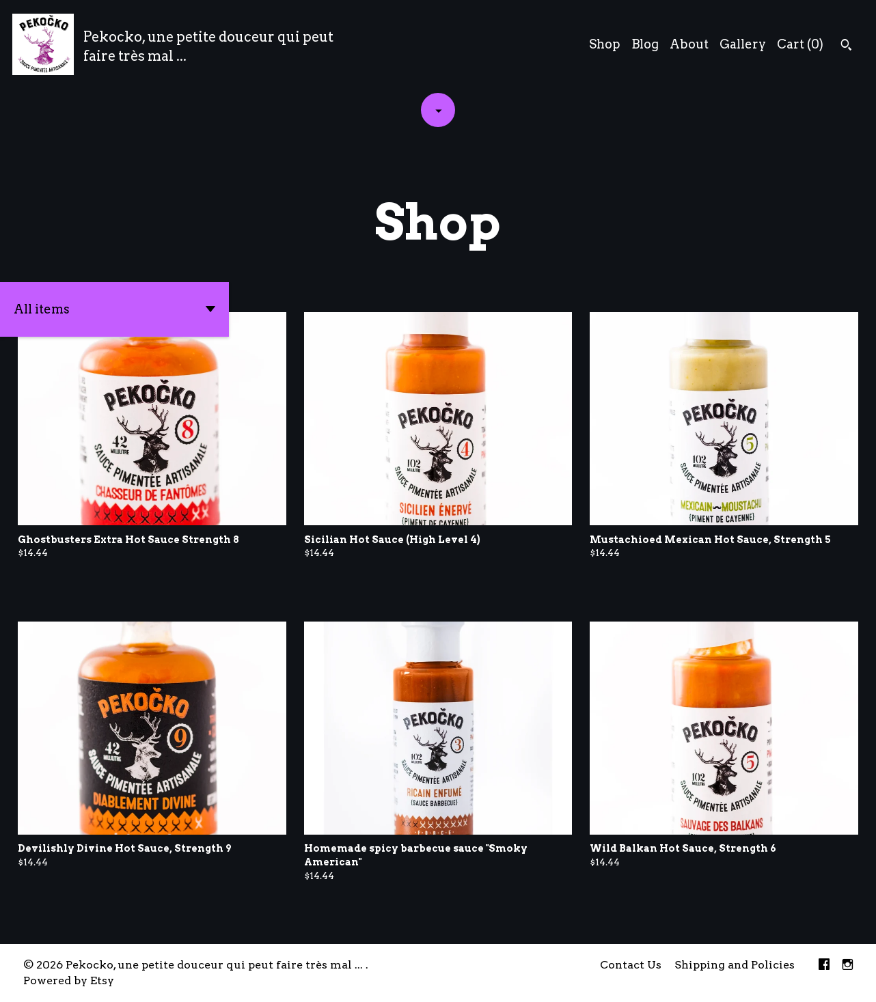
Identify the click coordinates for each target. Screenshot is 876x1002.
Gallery (743, 44)
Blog (645, 44)
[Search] (846, 46)
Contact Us (630, 964)
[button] (114, 309)
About (689, 44)
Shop (604, 44)
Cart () (800, 44)
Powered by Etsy (68, 980)
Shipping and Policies (734, 964)
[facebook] (824, 965)
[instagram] (848, 965)
